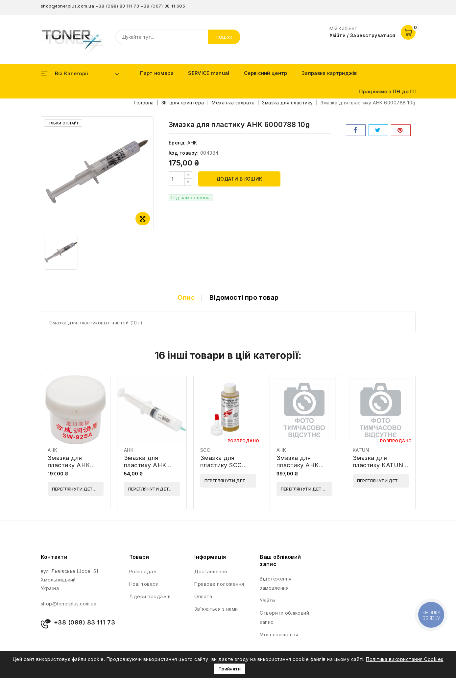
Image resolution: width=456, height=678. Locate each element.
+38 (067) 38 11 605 (163, 6)
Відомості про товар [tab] (243, 297)
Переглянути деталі (76, 489)
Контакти (54, 557)
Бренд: (177, 142)
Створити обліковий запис (284, 617)
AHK (192, 142)
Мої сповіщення (279, 634)
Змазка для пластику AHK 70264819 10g (297, 465)
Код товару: (184, 153)
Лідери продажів (150, 596)
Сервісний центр (265, 73)
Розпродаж (143, 571)
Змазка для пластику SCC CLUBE (221, 465)
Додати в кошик (239, 179)
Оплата (203, 596)
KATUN (361, 450)
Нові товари (144, 584)
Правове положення (219, 584)
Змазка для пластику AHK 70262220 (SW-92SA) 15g (71, 468)
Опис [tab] (186, 297)
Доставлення (210, 571)
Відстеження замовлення (276, 583)
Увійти (267, 600)
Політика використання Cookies (405, 659)
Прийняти (230, 668)
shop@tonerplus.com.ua (67, 6)
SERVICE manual (208, 73)
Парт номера (157, 73)
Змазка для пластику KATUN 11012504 (378, 465)
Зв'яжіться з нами (216, 609)
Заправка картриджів (329, 73)
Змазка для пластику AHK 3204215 (145, 465)
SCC (205, 450)
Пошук (224, 37)
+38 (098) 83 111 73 (117, 6)
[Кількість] (176, 178)
